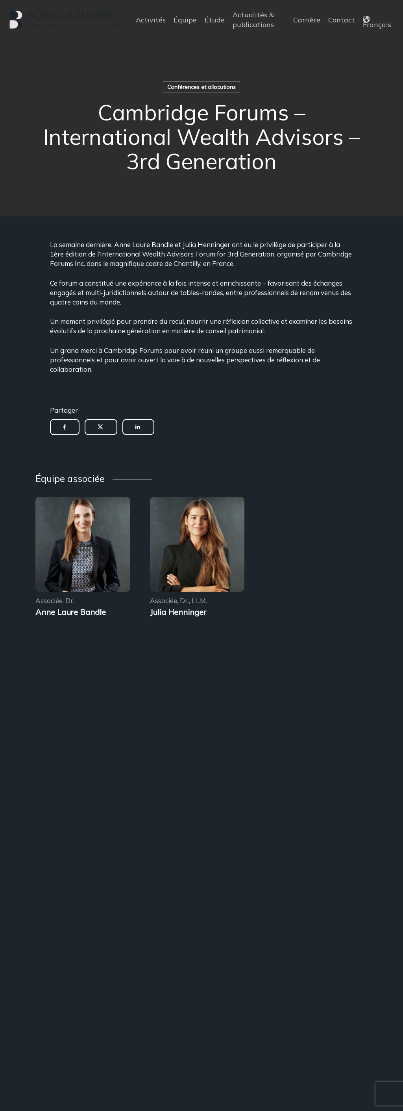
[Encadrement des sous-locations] (82, 545)
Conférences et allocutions (201, 86)
